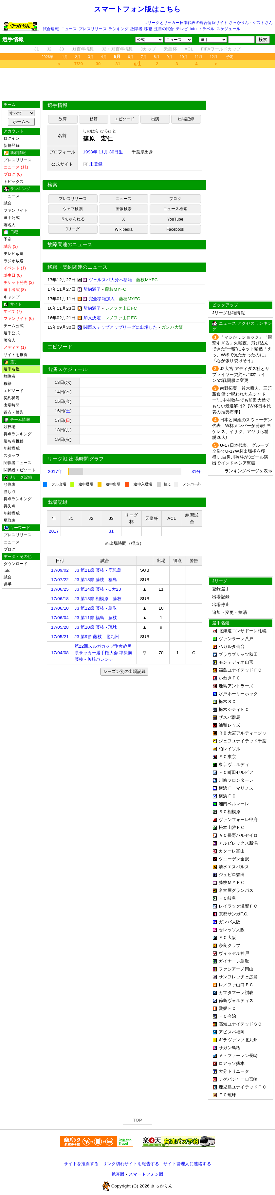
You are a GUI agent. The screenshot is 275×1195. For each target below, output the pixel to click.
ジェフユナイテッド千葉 (242, 740)
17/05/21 (60, 636)
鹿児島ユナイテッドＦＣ (242, 1087)
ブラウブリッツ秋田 (238, 654)
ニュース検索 (175, 208)
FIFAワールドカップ (221, 49)
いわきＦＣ (229, 678)
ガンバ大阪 (229, 921)
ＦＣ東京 (227, 756)
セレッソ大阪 (232, 929)
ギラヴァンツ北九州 (238, 1039)
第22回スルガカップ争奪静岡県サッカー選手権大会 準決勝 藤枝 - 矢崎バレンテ (103, 653)
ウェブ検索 (73, 208)
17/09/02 (60, 570)
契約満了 (92, 289)
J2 (49, 49)
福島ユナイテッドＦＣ (240, 670)
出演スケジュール (67, 369)
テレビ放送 (14, 253)
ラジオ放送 (14, 261)
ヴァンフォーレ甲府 (238, 819)
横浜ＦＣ (227, 795)
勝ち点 (10, 491)
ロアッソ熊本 (232, 1063)
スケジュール (228, 29)
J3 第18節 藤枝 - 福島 (96, 579)
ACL (189, 49)
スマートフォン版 (146, 1174)
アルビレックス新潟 (238, 843)
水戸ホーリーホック (238, 693)
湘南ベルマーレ (234, 803)
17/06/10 (60, 608)
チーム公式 (14, 325)
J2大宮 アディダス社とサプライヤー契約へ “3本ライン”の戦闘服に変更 (240, 374)
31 (118, 63)
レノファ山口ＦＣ (236, 984)
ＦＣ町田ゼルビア (236, 772)
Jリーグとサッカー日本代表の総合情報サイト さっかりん (197, 22)
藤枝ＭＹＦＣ (232, 882)
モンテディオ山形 (236, 662)
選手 (7, 584)
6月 (131, 57)
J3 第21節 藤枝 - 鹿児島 (98, 570)
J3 (61, 49)
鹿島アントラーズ (236, 685)
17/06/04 (60, 617)
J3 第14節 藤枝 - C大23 (98, 589)
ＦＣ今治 (227, 1016)
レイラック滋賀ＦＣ (238, 906)
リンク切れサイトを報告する (131, 1163)
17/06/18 (60, 598)
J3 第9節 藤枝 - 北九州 (97, 636)
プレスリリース (93, 29)
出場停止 (220, 604)
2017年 (55, 471)
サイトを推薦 (16, 354)
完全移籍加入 (102, 298)
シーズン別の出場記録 (124, 671)
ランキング (118, 29)
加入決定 (92, 317)
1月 (65, 57)
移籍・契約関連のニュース (77, 267)
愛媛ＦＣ (227, 1008)
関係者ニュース (18, 462)
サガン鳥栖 (229, 1047)
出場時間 (12, 405)
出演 (155, 119)
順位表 (10, 484)
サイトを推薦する (81, 1163)
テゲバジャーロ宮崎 (238, 1079)
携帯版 (118, 1174)
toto (193, 29)
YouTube (175, 219)
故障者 (136, 29)
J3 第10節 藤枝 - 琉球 (96, 627)
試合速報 (51, 29)
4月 (104, 57)
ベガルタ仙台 (232, 646)
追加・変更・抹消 (229, 612)
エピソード (14, 390)
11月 (199, 57)
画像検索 (124, 208)
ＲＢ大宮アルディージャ (242, 733)
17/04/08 (60, 652)
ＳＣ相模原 (229, 811)
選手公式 (12, 217)
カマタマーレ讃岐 (236, 992)
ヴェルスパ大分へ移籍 (110, 279)
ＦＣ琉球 (227, 1094)
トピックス (14, 181)
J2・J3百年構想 (117, 49)
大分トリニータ (234, 1071)
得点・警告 (14, 412)
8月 (157, 57)
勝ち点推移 (14, 441)
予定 (229, 57)
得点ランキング (18, 434)
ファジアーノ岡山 (236, 969)
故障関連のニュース (70, 244)
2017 (54, 531)
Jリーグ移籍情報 (228, 312)
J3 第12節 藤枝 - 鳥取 (96, 608)
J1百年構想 (83, 49)
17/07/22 (60, 579)
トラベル (206, 29)
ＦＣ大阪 (227, 937)
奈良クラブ (229, 945)
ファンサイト (16, 210)
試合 (7, 203)
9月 (170, 57)
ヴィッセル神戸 (234, 953)
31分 (196, 471)
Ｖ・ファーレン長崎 (238, 1055)
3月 (91, 57)
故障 (62, 119)
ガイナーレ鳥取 (234, 961)
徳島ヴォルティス (236, 1000)
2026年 (48, 57)
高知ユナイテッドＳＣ (240, 1024)
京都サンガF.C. (233, 913)
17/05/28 (60, 627)
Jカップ (148, 49)
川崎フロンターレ (236, 780)
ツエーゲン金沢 (234, 858)
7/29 (78, 63)
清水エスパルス (234, 866)
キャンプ (12, 297)
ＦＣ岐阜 (227, 898)
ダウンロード (16, 563)
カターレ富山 (232, 851)
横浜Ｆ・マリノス (236, 788)
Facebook (175, 229)
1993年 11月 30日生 (103, 151)
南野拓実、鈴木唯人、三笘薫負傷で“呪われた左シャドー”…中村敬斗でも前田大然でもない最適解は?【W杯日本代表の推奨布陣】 (242, 400)
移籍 (148, 29)
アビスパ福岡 (232, 1031)
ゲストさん (263, 22)
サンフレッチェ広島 (238, 976)
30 (98, 63)
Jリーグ (73, 229)
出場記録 (186, 119)
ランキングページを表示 (248, 470)
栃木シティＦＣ (234, 709)
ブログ (10, 549)
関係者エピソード (20, 470)
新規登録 (12, 145)
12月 (214, 57)
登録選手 (220, 588)
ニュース (69, 29)
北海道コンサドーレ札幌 (242, 630)
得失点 (10, 506)
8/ (137, 63)
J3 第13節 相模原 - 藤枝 (98, 598)
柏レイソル (229, 748)
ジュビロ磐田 (232, 874)
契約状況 (12, 398)
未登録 (92, 164)
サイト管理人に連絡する (187, 1163)
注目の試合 (164, 29)
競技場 (10, 426)
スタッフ (12, 455)
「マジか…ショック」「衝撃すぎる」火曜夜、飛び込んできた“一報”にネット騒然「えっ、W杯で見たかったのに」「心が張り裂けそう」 (242, 349)
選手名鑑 (12, 369)
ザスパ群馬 (229, 717)
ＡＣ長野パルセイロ (238, 835)
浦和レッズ (229, 725)
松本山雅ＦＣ (232, 827)
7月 (144, 57)
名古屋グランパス (236, 890)
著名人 (10, 225)
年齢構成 (12, 448)
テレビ (182, 29)
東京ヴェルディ (234, 764)
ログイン (12, 138)
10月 (184, 57)
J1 (36, 49)
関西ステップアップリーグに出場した (120, 327)
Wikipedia (124, 229)
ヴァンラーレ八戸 (236, 638)
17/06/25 (60, 589)
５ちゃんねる (73, 219)
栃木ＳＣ (227, 701)
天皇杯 (170, 49)
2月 (78, 57)
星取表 (10, 520)
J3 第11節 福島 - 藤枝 (96, 617)
